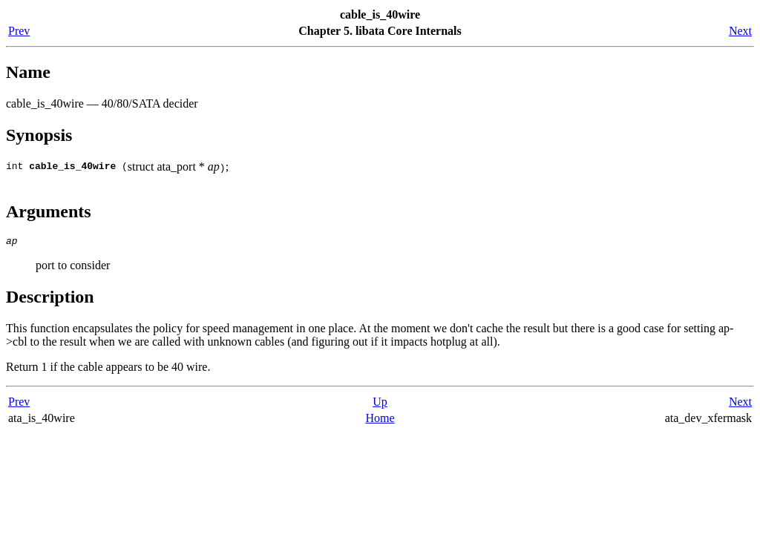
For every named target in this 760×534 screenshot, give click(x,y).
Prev (19, 30)
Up (380, 404)
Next (740, 30)
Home (379, 420)
